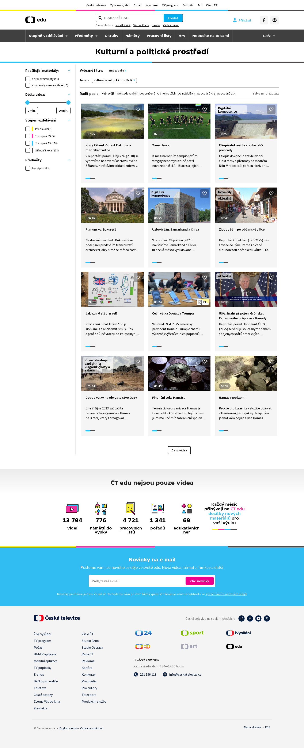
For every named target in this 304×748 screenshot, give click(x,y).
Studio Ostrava (92, 647)
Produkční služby (94, 701)
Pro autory (89, 688)
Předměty (84, 36)
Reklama (88, 661)
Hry (182, 36)
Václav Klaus (141, 25)
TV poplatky (42, 668)
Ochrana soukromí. (91, 728)
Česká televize (96, 5)
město (156, 25)
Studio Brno (90, 641)
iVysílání (152, 5)
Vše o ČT (212, 5)
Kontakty (41, 708)
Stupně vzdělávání (46, 36)
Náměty (132, 36)
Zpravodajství (120, 5)
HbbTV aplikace (45, 654)
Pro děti (187, 5)
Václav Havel (171, 25)
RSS (267, 727)
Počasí (38, 647)
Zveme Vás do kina (47, 701)
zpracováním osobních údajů (226, 594)
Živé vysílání (42, 634)
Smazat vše (116, 70)
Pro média (89, 681)
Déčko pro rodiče (46, 681)
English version (69, 728)
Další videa (179, 450)
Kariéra (87, 668)
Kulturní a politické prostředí (113, 80)
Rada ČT (88, 654)
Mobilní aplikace (45, 661)
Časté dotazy (43, 695)
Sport (138, 5)
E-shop (39, 674)
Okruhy (111, 36)
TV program (170, 5)
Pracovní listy (159, 36)
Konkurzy (88, 674)
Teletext (40, 688)
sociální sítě (122, 25)
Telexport (89, 695)
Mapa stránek (252, 727)
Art (200, 5)
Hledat (173, 18)
